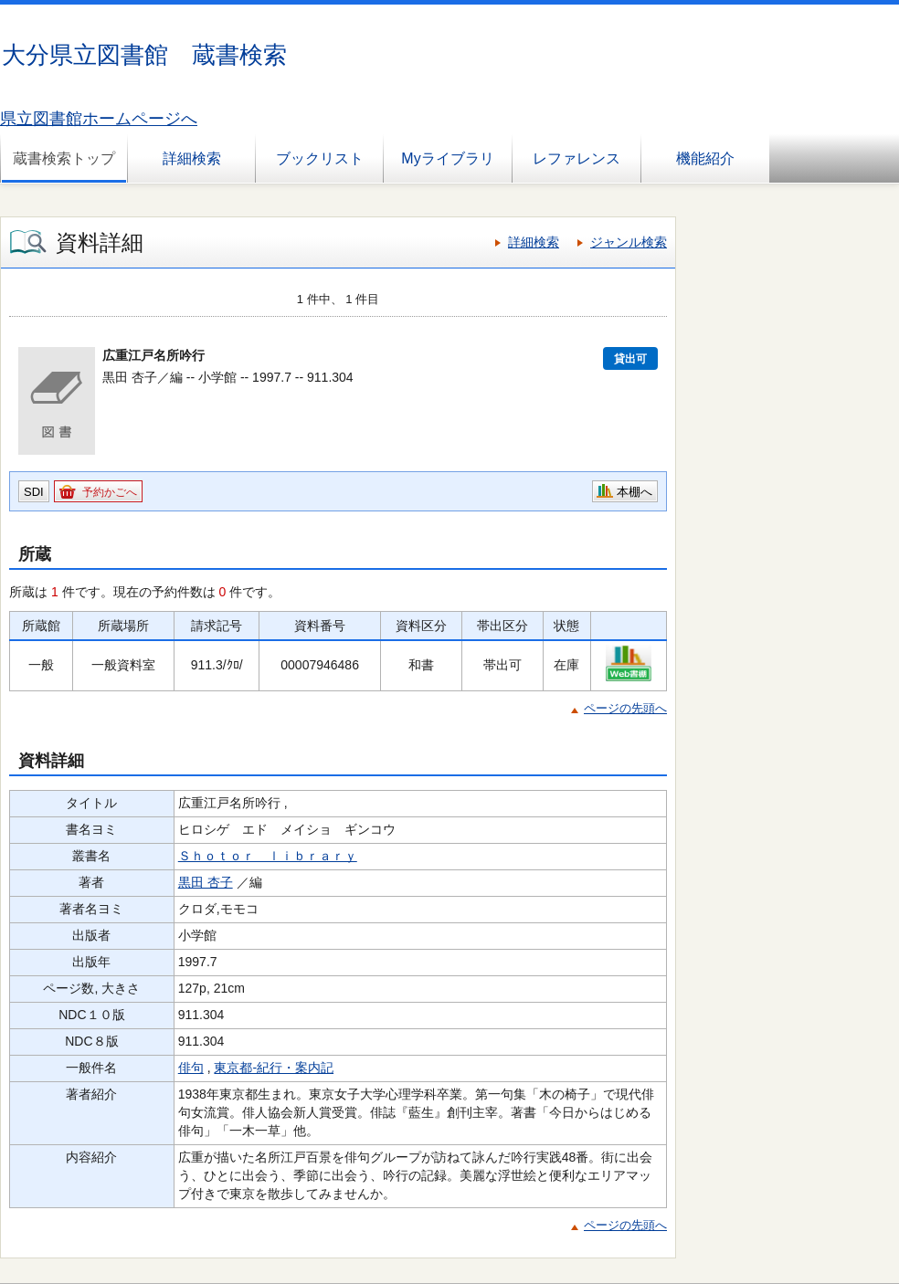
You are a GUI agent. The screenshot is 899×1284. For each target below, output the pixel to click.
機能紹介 (705, 158)
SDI (34, 492)
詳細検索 (192, 158)
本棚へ (634, 492)
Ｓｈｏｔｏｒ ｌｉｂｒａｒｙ (267, 855)
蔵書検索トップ (64, 158)
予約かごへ (109, 492)
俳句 (191, 1067)
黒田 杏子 (205, 882)
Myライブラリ (447, 158)
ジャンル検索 (628, 242)
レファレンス (576, 158)
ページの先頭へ (625, 708)
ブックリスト (320, 158)
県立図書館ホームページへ (98, 119)
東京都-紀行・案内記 (273, 1067)
